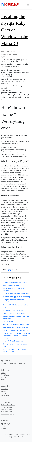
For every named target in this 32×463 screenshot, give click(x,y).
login (9, 270)
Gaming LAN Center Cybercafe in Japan (16, 324)
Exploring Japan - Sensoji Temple (14, 313)
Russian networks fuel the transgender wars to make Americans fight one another (16, 335)
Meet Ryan (5, 375)
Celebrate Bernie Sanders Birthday (15, 282)
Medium (4, 428)
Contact (4, 393)
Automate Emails (7, 412)
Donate (3, 391)
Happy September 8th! (11, 285)
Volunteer (4, 389)
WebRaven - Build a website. (13, 310)
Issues (3, 377)
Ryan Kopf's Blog (8, 51)
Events (3, 379)
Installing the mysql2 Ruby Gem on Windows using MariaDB (15, 30)
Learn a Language (7, 414)
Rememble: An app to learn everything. (17, 297)
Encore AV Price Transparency (13, 341)
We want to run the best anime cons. (16, 327)
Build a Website (6, 407)
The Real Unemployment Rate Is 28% (16, 294)
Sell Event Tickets (7, 409)
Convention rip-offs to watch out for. (15, 330)
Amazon (4, 426)
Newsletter (5, 396)
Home (3, 373)
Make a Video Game (8, 405)
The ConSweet (8, 321)
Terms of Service (18, 437)
